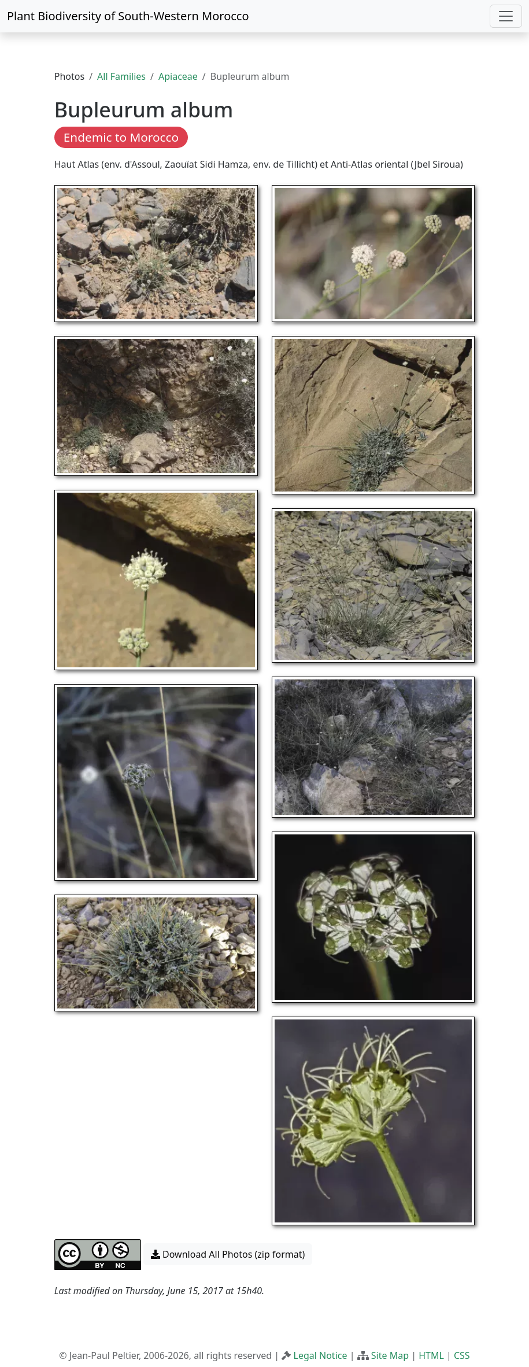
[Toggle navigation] (506, 16)
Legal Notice (320, 1355)
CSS (462, 1355)
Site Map (390, 1355)
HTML (431, 1355)
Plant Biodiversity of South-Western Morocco (128, 16)
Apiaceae (178, 76)
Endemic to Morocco (121, 137)
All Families (121, 76)
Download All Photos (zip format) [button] (228, 1254)
